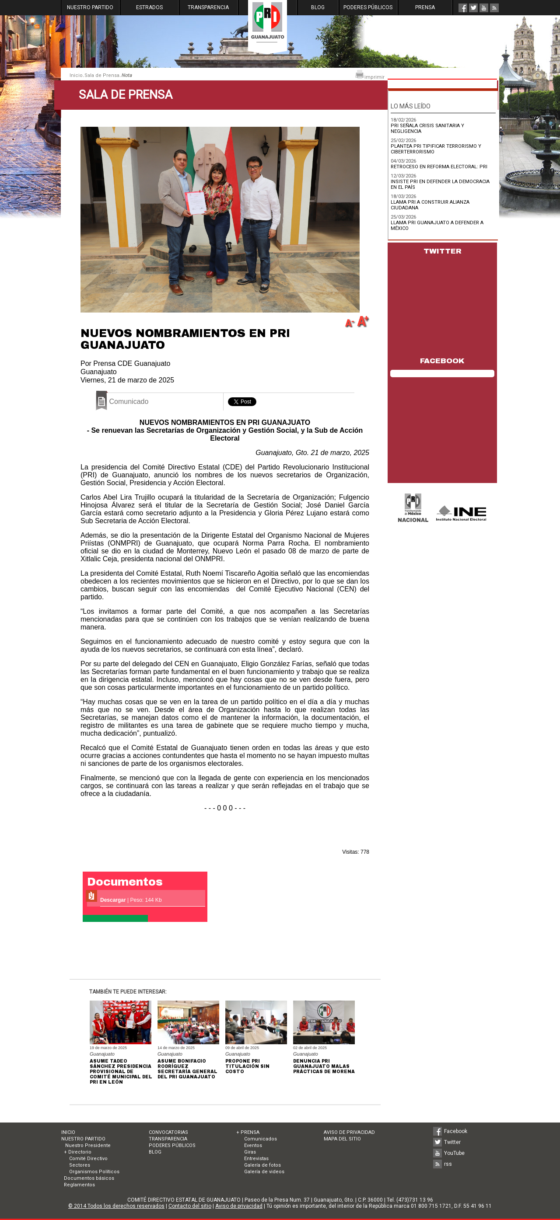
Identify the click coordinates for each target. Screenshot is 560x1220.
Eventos (253, 1145)
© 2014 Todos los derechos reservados (116, 1206)
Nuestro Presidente (87, 1145)
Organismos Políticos (94, 1172)
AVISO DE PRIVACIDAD (349, 1132)
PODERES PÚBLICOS (367, 7)
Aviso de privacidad (238, 1206)
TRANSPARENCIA (208, 7)
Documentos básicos (89, 1178)
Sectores (79, 1165)
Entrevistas (256, 1158)
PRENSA (425, 7)
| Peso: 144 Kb (131, 900)
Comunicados (260, 1139)
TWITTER (443, 251)
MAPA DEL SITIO (342, 1139)
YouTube (454, 1153)
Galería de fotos (262, 1165)
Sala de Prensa (101, 75)
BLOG (318, 7)
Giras (250, 1152)
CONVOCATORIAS (168, 1132)
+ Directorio (77, 1152)
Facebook (455, 1131)
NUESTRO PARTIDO (90, 7)
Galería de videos (264, 1172)
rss (448, 1164)
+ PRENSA (247, 1132)
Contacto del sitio (189, 1206)
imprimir (370, 75)
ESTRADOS (149, 7)
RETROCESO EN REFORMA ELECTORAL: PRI (439, 167)
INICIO (68, 1132)
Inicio (76, 75)
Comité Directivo (88, 1158)
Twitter (452, 1142)
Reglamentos (79, 1185)
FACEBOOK (442, 361)
